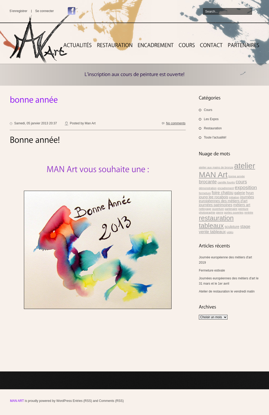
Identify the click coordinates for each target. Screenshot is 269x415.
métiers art (241, 205)
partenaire (231, 208)
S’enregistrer (18, 11)
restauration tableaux (216, 221)
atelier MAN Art (227, 170)
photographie (207, 212)
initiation (234, 197)
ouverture (218, 208)
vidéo (230, 232)
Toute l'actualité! (215, 137)
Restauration (213, 128)
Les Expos (211, 119)
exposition (246, 187)
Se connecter (44, 11)
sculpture (232, 227)
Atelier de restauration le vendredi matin (227, 291)
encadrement (226, 188)
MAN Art (17, 401)
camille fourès (226, 182)
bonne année (237, 176)
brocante (208, 181)
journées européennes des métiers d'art (226, 199)
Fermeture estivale (212, 270)
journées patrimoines (215, 205)
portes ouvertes (233, 212)
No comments (175, 123)
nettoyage (205, 208)
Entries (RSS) (82, 401)
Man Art (90, 123)
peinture (243, 208)
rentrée (248, 212)
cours (241, 181)
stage (245, 226)
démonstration (208, 188)
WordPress (64, 401)
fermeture (205, 193)
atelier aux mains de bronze (216, 167)
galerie (239, 193)
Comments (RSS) (111, 401)
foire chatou (222, 192)
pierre (219, 212)
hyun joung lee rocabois (226, 195)
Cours (208, 110)
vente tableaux (212, 232)
